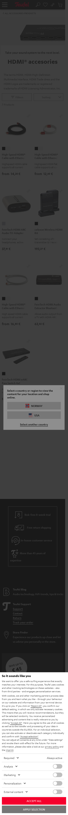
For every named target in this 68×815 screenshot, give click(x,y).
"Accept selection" (29, 736)
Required (9, 758)
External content (13, 792)
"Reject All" (36, 705)
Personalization (12, 783)
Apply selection (34, 809)
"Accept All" (16, 722)
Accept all (34, 801)
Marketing (10, 775)
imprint (9, 749)
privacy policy (52, 746)
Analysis (8, 766)
